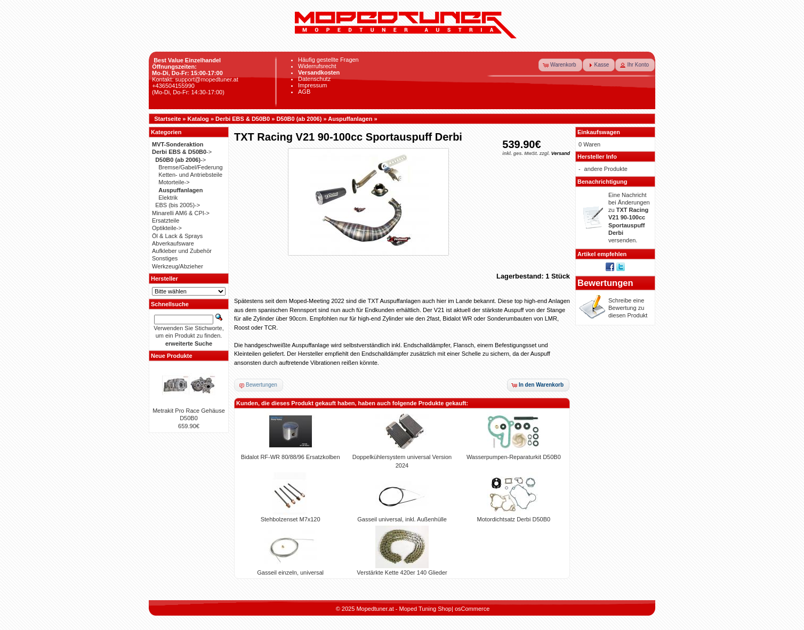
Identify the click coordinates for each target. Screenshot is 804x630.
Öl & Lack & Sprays (177, 236)
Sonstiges (165, 258)
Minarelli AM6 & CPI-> (181, 213)
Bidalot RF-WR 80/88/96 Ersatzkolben (290, 457)
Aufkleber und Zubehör (182, 251)
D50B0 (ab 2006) (298, 119)
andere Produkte (606, 169)
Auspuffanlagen (350, 119)
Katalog (198, 119)
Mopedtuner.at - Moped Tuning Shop (404, 609)
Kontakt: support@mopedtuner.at (195, 79)
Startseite (167, 119)
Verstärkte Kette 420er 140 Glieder (402, 572)
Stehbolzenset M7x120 (290, 519)
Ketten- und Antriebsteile (190, 174)
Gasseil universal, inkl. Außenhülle (402, 519)
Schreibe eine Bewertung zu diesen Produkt (627, 308)
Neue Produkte (171, 356)
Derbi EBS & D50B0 (242, 119)
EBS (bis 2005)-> (177, 205)
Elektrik (168, 197)
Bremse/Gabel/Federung (190, 167)
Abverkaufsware (173, 243)
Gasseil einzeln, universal (290, 572)
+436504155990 (173, 86)
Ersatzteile (165, 220)
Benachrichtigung (602, 181)
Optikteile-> (167, 228)
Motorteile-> (173, 182)
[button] (560, 65)
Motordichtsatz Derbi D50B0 (514, 519)
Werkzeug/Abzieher (177, 266)
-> (182, 152)
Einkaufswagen (598, 132)
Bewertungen (605, 283)
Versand (560, 153)
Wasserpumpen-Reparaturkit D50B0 (514, 457)
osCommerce (472, 609)
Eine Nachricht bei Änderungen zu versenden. (629, 218)
